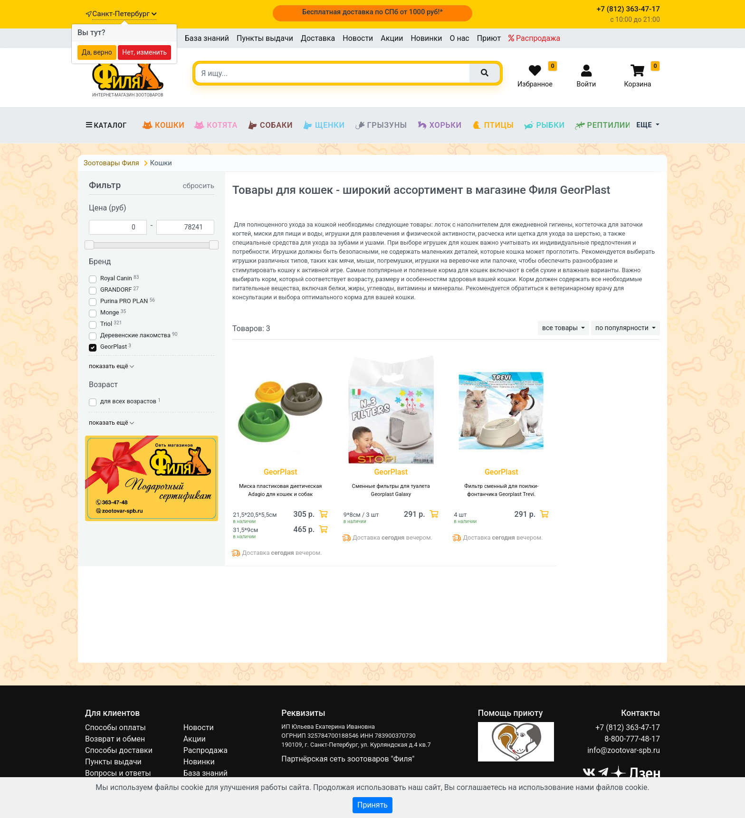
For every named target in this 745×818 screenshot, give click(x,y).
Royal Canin (116, 278)
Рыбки (543, 125)
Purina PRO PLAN (124, 300)
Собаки (270, 125)
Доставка (318, 38)
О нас (459, 38)
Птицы (492, 125)
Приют (489, 38)
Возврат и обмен (115, 738)
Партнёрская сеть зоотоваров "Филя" (347, 758)
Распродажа (534, 38)
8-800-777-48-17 (632, 738)
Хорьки (439, 125)
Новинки (426, 38)
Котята (216, 125)
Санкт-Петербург (124, 14)
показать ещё (111, 366)
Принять (372, 804)
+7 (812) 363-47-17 (627, 727)
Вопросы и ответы (118, 773)
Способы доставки (119, 750)
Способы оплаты (115, 727)
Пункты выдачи (265, 38)
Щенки (323, 125)
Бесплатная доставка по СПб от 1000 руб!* (372, 12)
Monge (109, 312)
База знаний (207, 38)
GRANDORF (116, 289)
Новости (358, 38)
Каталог (106, 125)
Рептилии (602, 125)
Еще (645, 125)
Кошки (163, 125)
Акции (392, 38)
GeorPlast (113, 346)
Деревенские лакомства (135, 335)
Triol (106, 323)
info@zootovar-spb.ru (623, 750)
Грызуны (380, 125)
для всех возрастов (128, 401)
